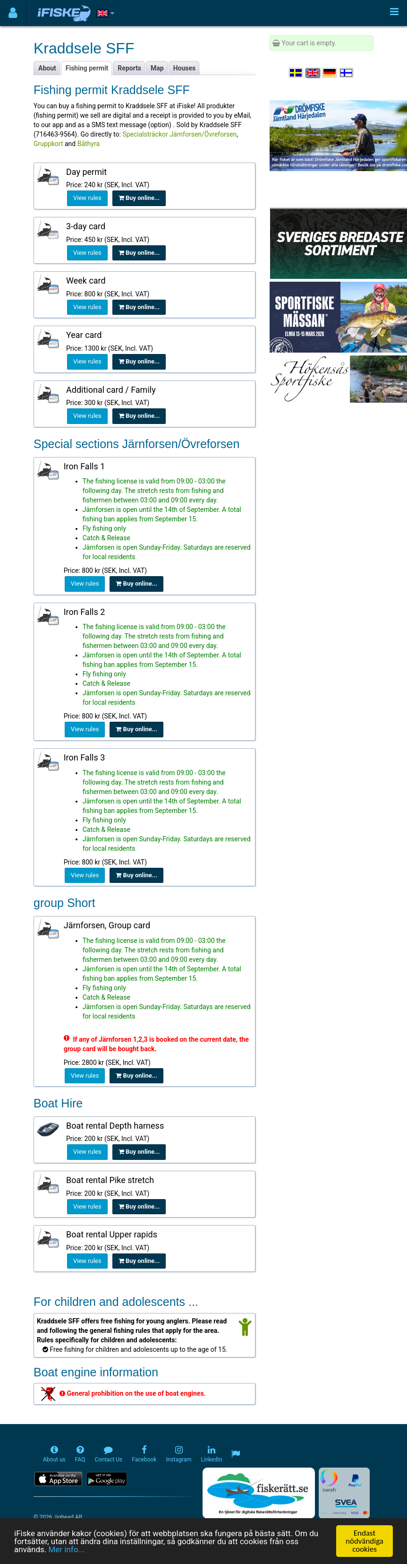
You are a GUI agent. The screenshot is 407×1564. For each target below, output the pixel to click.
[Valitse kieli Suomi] (347, 73)
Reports (129, 68)
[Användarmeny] (13, 13)
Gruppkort (48, 143)
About (47, 68)
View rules (87, 197)
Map (157, 68)
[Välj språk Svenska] (296, 73)
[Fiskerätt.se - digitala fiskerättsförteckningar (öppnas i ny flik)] (259, 1493)
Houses (184, 68)
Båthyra (88, 143)
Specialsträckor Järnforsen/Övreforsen (179, 134)
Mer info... (66, 1549)
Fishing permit (87, 68)
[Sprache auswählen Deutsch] (330, 73)
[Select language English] (313, 73)
